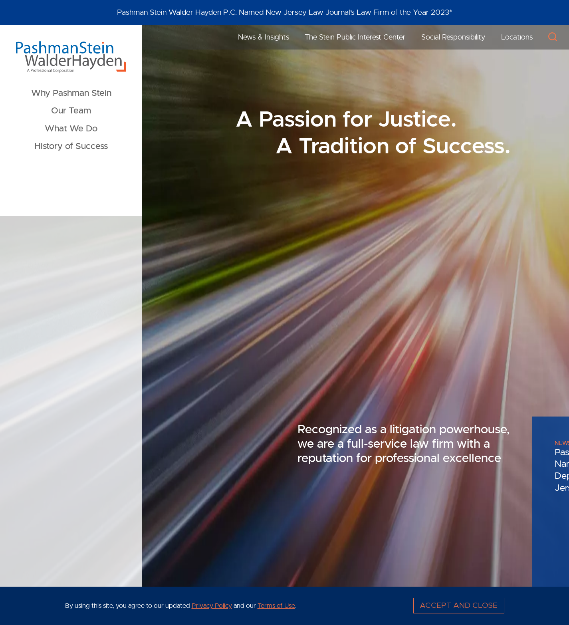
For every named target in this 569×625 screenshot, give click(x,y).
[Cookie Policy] (284, 606)
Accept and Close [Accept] (459, 605)
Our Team (71, 110)
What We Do (71, 128)
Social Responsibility (453, 37)
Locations (517, 37)
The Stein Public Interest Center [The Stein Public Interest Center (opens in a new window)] (355, 37)
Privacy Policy (212, 606)
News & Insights (263, 37)
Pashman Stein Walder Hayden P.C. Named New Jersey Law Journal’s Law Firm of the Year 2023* (284, 12)
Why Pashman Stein (71, 93)
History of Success (71, 146)
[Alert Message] (284, 12)
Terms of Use (276, 606)
